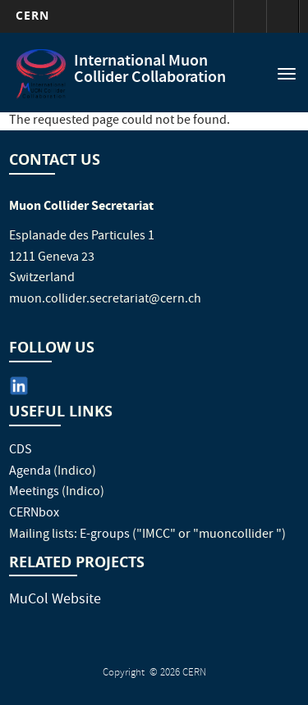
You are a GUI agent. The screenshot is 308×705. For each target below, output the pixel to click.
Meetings (34, 493)
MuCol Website (55, 600)
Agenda (30, 472)
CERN (32, 15)
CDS (20, 451)
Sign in (249, 16)
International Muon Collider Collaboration (150, 70)
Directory (282, 16)
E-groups (105, 535)
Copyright (125, 673)
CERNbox (34, 514)
